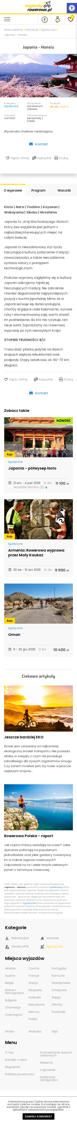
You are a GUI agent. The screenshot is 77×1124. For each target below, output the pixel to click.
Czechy (34, 968)
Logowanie (47, 1070)
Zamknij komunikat (38, 1116)
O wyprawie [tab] (13, 190)
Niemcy (34, 1012)
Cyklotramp (55, 887)
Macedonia (37, 1004)
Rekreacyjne (17, 938)
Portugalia (59, 968)
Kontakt (38, 144)
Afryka (9, 1031)
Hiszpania (35, 990)
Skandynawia (61, 983)
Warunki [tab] (64, 190)
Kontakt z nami (16, 1060)
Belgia (9, 983)
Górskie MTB (17, 946)
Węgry (56, 997)
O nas (9, 1052)
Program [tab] (38, 190)
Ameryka (35, 1031)
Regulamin (12, 1067)
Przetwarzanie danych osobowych (56, 1053)
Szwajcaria (59, 990)
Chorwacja (13, 1007)
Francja (34, 976)
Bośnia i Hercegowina (14, 991)
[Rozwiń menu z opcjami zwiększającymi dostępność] (72, 8)
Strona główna (13, 29)
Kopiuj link (41, 158)
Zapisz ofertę (19, 158)
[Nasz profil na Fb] (44, 19)
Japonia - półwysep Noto (32, 468)
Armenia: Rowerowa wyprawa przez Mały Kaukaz (36, 553)
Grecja (33, 983)
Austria (10, 976)
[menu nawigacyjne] (7, 19)
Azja (9, 454)
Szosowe (49, 938)
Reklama (46, 1063)
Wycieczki (32, 29)
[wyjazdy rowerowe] (38, 6)
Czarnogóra (13, 1015)
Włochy (57, 1004)
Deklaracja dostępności (49, 1078)
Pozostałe (59, 1012)
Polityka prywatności (19, 1074)
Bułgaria (10, 1000)
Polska (33, 1019)
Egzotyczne (48, 29)
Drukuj (61, 158)
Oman (14, 634)
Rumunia (58, 976)
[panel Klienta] (57, 19)
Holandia (35, 997)
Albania (10, 968)
